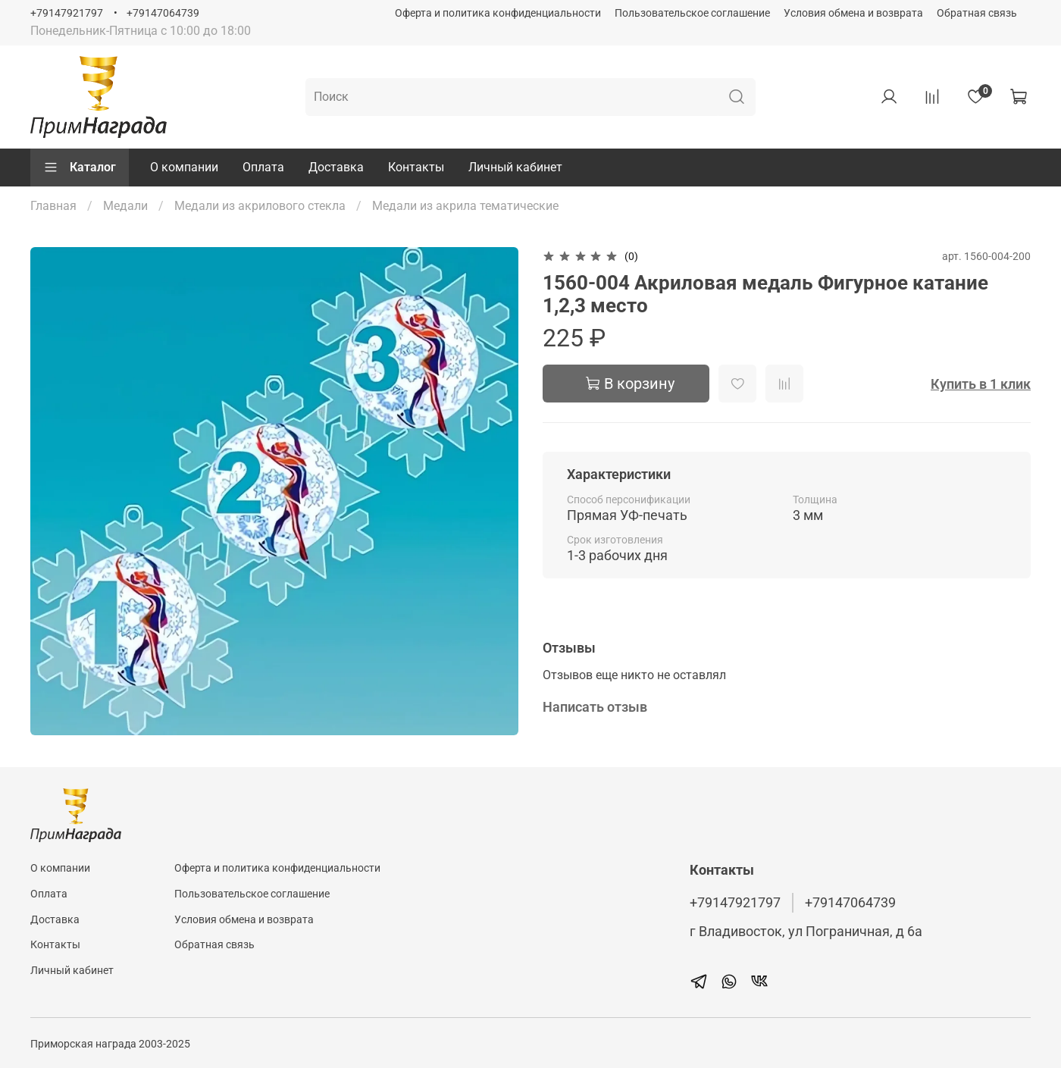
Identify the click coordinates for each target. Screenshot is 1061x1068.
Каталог (79, 167)
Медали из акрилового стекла (260, 206)
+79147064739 (163, 13)
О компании (184, 167)
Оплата (263, 167)
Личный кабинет (515, 167)
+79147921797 (66, 13)
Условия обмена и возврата (853, 13)
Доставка (336, 167)
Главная (53, 206)
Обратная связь (977, 13)
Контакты (416, 167)
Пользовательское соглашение (692, 13)
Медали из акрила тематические (465, 206)
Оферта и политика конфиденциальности (498, 13)
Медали (125, 206)
